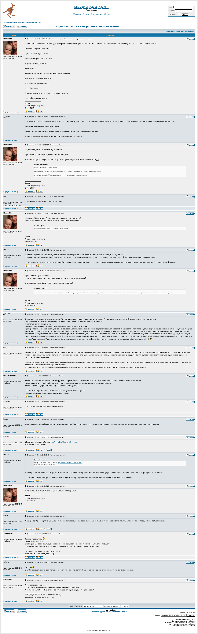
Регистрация (96, 14)
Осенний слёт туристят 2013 (30, 22)
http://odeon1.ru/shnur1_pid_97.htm (63, 442)
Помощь (77, 14)
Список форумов (10, 22)
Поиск (86, 14)
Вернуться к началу (10, 112)
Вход (107, 14)
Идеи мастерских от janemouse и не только (87, 26)
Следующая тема (187, 31)
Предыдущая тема (172, 31)
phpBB (95, 630)
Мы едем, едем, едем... (91, 7)
